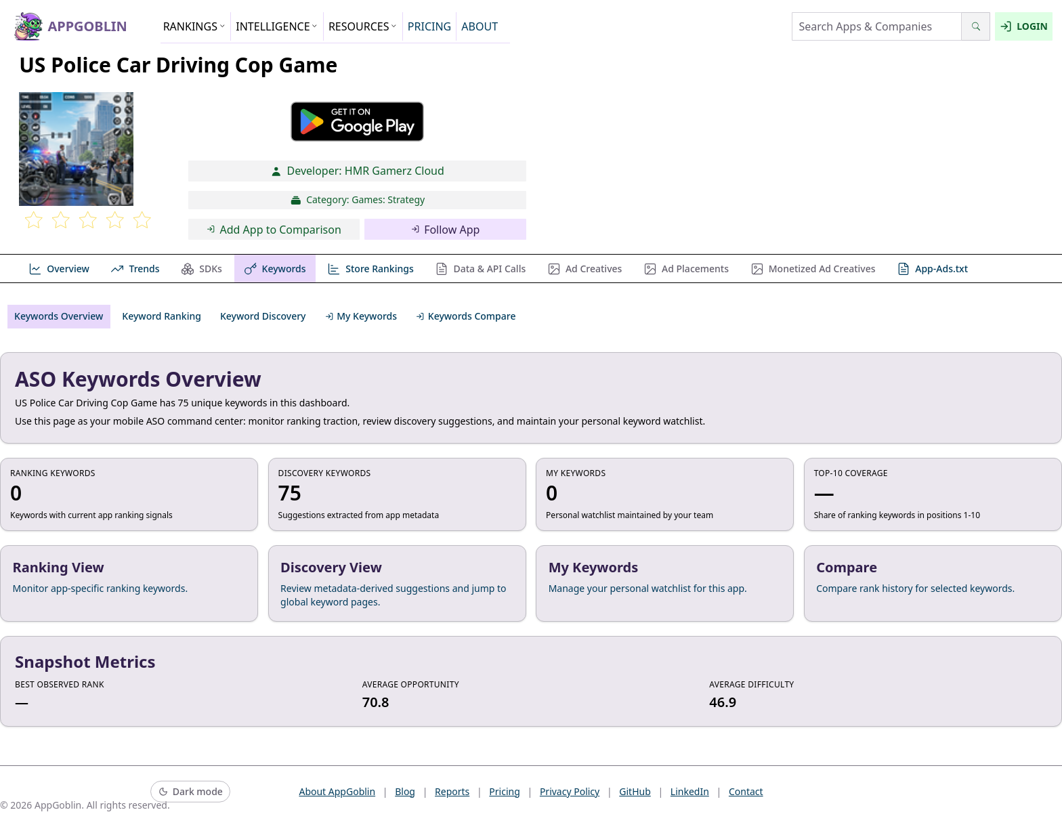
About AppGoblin (337, 791)
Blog (405, 791)
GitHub (635, 791)
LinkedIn (690, 791)
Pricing (504, 791)
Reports (452, 791)
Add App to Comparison (274, 229)
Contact (746, 791)
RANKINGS (194, 26)
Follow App (445, 229)
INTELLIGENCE (277, 26)
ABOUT (479, 26)
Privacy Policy (569, 791)
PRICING (429, 26)
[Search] (975, 26)
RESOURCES (363, 26)
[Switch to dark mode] (190, 792)
